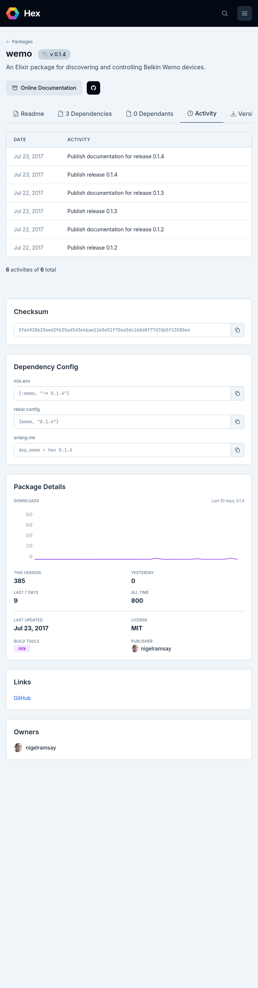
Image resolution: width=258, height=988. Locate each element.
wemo (19, 53)
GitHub (22, 698)
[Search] (225, 13)
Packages (19, 41)
